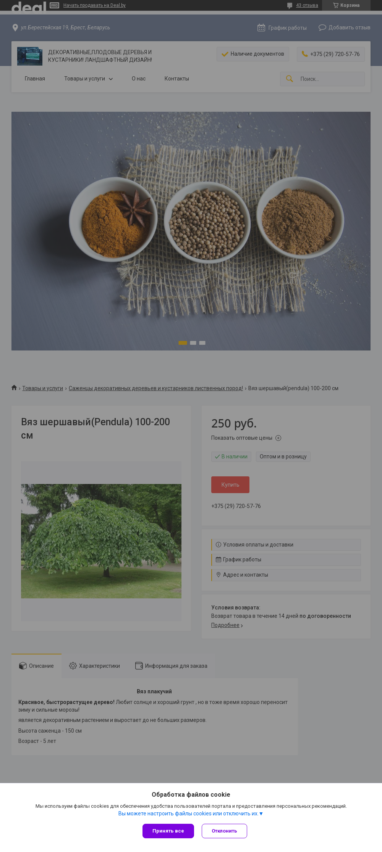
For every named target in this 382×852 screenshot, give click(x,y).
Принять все (168, 831)
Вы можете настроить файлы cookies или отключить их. (188, 813)
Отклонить (224, 831)
